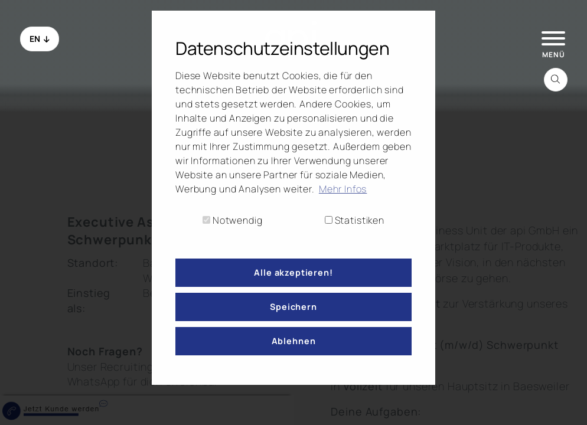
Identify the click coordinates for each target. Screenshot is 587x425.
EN (40, 38)
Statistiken (354, 220)
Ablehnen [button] (294, 340)
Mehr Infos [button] (343, 188)
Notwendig (233, 220)
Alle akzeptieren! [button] (293, 272)
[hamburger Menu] (552, 37)
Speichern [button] (293, 306)
